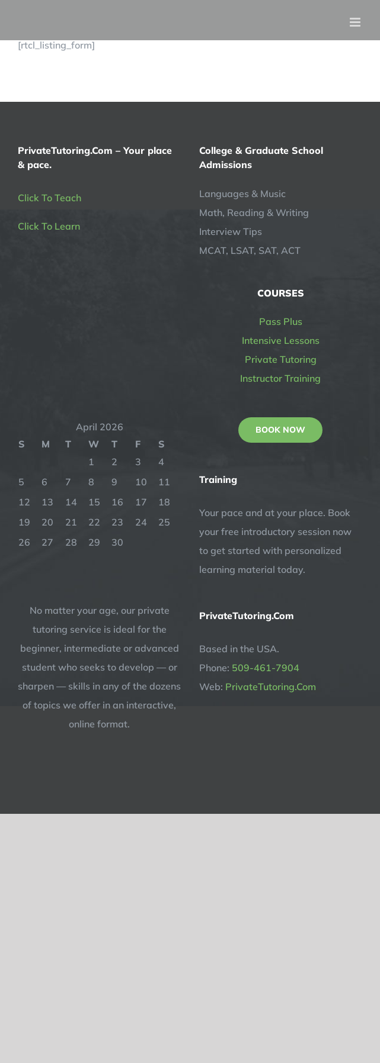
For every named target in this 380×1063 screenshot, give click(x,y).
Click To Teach (49, 198)
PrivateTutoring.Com (270, 686)
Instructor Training (280, 378)
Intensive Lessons (281, 340)
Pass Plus (280, 321)
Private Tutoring (281, 359)
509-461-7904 (265, 668)
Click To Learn (49, 226)
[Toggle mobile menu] (356, 22)
